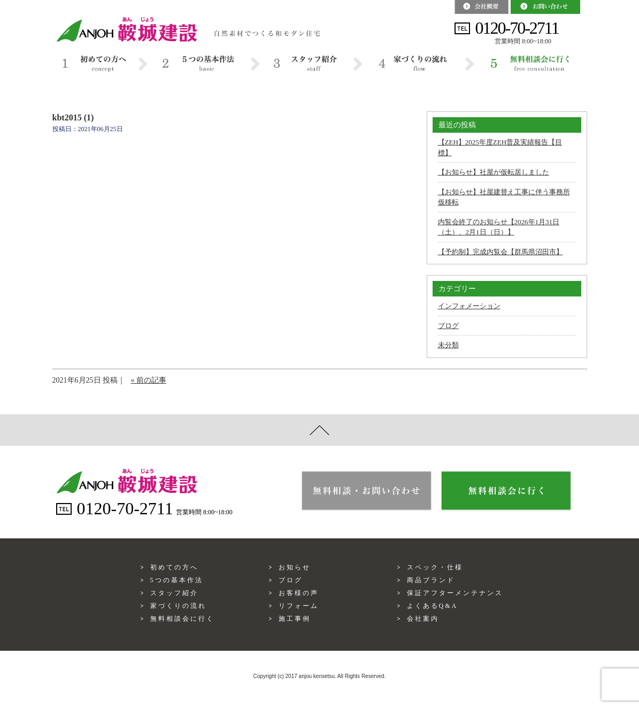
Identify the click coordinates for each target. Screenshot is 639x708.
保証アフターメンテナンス (455, 593)
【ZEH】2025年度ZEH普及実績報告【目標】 (500, 147)
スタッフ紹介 (174, 593)
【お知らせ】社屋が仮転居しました (493, 172)
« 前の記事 (149, 380)
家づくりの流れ (178, 606)
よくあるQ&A (432, 606)
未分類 (448, 345)
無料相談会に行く (182, 618)
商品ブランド (431, 580)
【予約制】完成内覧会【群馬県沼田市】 (500, 252)
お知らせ (295, 567)
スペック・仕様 (435, 567)
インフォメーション (469, 306)
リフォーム (299, 606)
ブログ (448, 326)
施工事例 (295, 618)
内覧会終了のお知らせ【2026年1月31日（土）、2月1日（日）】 (499, 227)
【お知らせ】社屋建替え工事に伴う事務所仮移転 (504, 197)
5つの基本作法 (176, 580)
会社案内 (423, 618)
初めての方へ (174, 567)
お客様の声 (299, 593)
